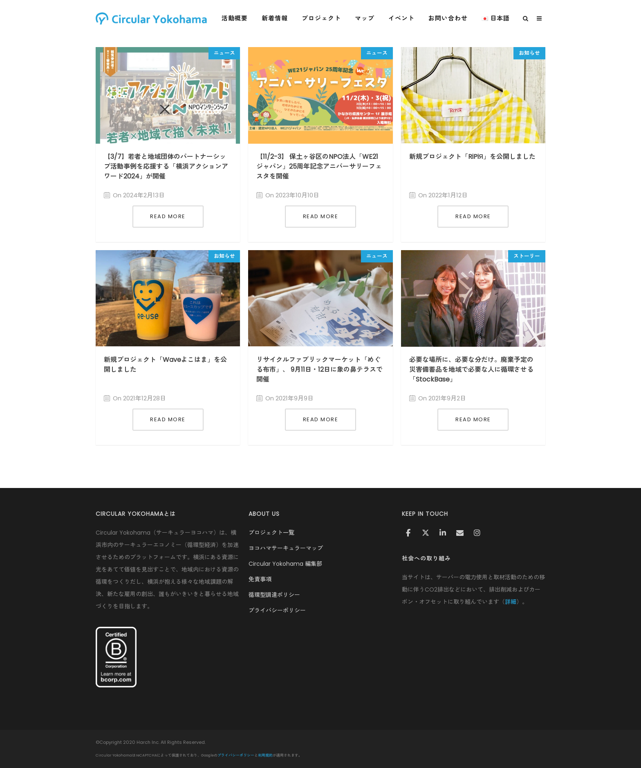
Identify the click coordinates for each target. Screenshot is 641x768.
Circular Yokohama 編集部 (285, 564)
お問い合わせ (451, 18)
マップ (368, 18)
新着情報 (278, 18)
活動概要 (238, 18)
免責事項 (260, 579)
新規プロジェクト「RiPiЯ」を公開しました (472, 156)
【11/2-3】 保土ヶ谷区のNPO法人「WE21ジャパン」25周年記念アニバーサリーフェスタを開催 (319, 166)
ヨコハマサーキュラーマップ (286, 548)
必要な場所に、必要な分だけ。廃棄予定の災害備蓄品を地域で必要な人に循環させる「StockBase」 (471, 369)
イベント (405, 18)
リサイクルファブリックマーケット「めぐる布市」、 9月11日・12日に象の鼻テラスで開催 (319, 369)
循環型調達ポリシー (274, 595)
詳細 (510, 602)
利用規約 (265, 755)
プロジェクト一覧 (271, 533)
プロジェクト (325, 18)
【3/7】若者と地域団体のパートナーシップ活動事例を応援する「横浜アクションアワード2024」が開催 (166, 166)
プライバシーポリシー (277, 610)
